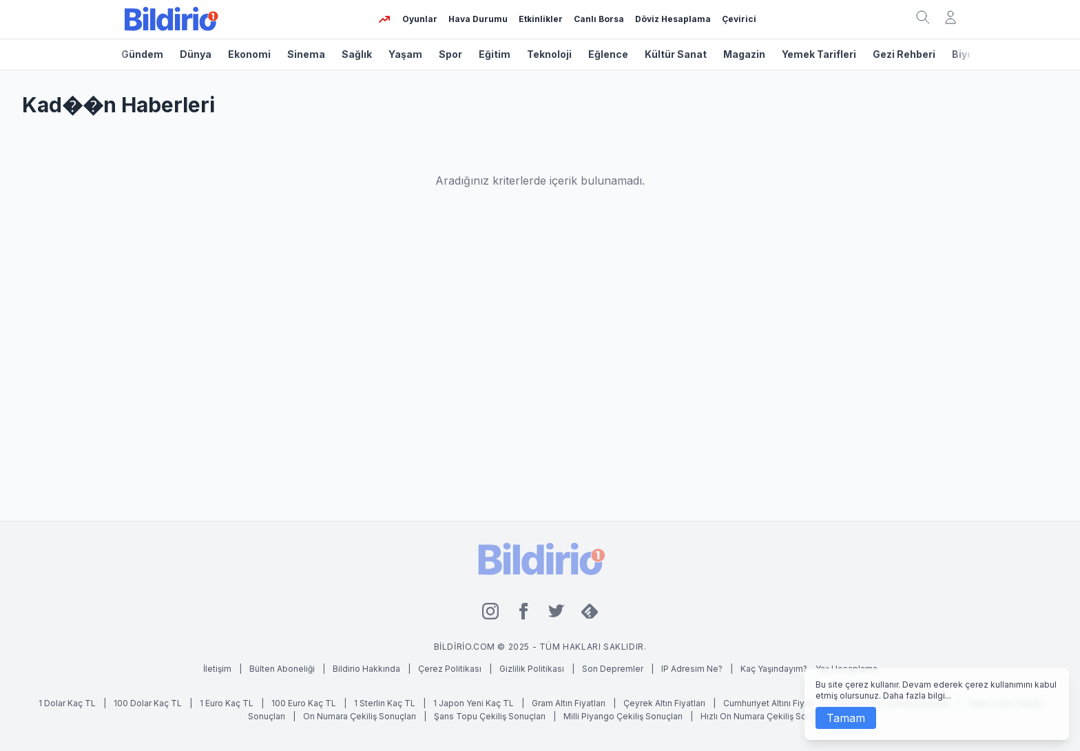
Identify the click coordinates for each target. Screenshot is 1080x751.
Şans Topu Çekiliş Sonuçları (491, 716)
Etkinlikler (541, 19)
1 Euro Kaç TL (226, 703)
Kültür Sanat (676, 54)
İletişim (217, 668)
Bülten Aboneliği (282, 668)
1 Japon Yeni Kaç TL (473, 703)
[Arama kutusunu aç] (923, 17)
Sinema (306, 54)
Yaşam (405, 54)
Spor (450, 54)
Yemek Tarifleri (819, 54)
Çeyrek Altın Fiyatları (664, 703)
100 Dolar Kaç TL (148, 703)
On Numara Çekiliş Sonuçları (360, 716)
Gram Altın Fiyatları (568, 703)
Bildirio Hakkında (366, 668)
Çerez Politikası (449, 668)
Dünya (195, 54)
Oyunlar (419, 19)
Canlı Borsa (599, 19)
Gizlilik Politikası (531, 668)
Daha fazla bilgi (914, 695)
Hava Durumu (478, 19)
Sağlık (357, 54)
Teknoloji (549, 54)
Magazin (744, 54)
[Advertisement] (540, 373)
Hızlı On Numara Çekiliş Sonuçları (766, 716)
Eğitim (494, 54)
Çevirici (739, 19)
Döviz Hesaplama (673, 19)
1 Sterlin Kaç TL (384, 703)
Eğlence (608, 54)
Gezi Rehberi (904, 54)
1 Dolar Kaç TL (67, 703)
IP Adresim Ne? (692, 668)
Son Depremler (612, 668)
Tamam (846, 718)
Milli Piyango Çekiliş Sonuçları (624, 716)
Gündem (142, 54)
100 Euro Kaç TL (303, 703)
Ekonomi (249, 54)
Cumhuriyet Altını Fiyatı (768, 703)
